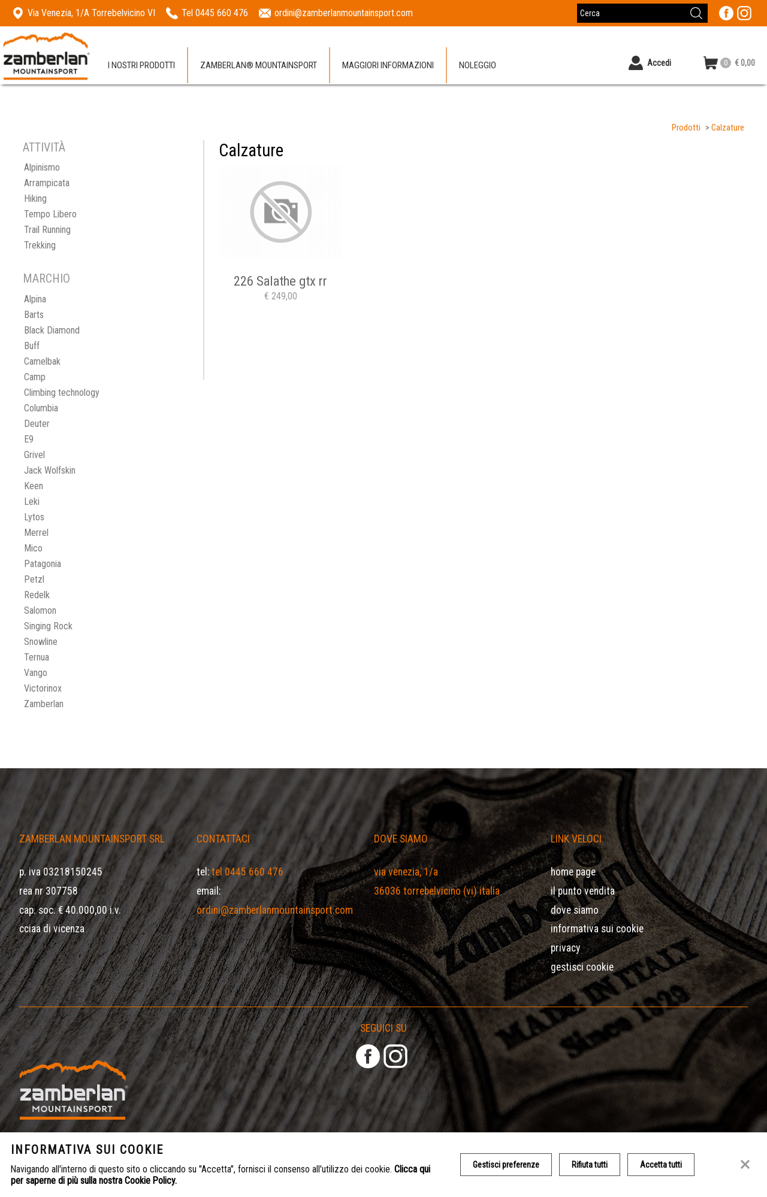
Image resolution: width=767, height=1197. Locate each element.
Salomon (40, 610)
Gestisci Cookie (582, 967)
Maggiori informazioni (388, 65)
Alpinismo (42, 167)
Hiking (35, 198)
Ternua (36, 657)
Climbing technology (61, 392)
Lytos (34, 517)
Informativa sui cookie (597, 929)
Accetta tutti (661, 1164)
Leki (32, 501)
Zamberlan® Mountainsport (258, 65)
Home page (573, 872)
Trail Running (47, 229)
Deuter (37, 423)
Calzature (727, 128)
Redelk (37, 595)
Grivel (34, 454)
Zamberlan (44, 704)
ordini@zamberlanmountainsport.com (275, 910)
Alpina (35, 299)
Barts (34, 314)
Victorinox (43, 688)
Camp (35, 377)
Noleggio (477, 65)
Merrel (36, 532)
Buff (32, 345)
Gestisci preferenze (506, 1164)
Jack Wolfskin (50, 470)
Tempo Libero (50, 214)
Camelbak (42, 361)
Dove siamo (575, 910)
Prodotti (686, 128)
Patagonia (42, 563)
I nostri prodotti (141, 65)
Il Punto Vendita (583, 891)
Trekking (40, 245)
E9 (29, 439)
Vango (35, 672)
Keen (33, 486)
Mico (33, 548)
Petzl (34, 579)
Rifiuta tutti (590, 1164)
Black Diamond (52, 330)
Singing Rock (48, 626)
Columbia (41, 408)
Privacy (565, 948)
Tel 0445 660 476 (247, 872)
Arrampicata (47, 183)
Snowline (41, 641)
